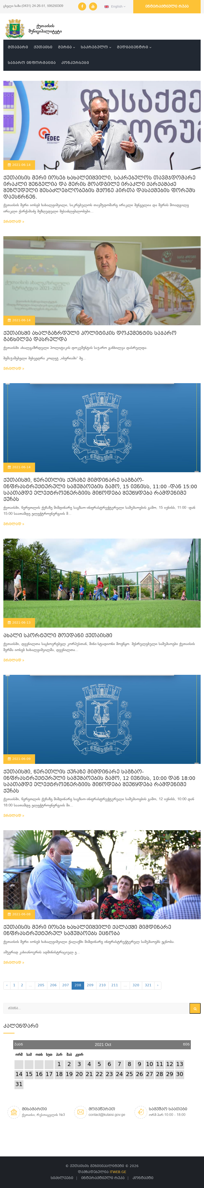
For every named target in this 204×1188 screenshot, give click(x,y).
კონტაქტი (143, 1178)
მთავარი (18, 47)
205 (41, 985)
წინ (186, 1043)
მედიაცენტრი (132, 47)
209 (90, 985)
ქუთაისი (43, 47)
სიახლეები (62, 1178)
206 (53, 985)
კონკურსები (75, 63)
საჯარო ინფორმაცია (32, 63)
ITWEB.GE (118, 1172)
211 (114, 985)
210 (102, 985)
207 (65, 985)
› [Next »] (157, 985)
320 (136, 985)
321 (148, 985)
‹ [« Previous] (7, 985)
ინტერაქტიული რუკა (167, 6)
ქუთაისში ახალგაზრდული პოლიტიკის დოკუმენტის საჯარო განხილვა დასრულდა (90, 337)
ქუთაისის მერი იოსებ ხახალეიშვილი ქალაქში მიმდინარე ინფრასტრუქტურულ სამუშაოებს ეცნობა (87, 931)
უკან (18, 1043)
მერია (65, 47)
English (114, 6)
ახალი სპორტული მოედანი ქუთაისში (57, 636)
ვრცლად (13, 222)
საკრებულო (94, 47)
